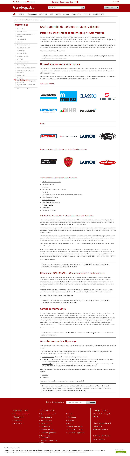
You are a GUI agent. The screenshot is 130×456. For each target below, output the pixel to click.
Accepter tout (120, 452)
